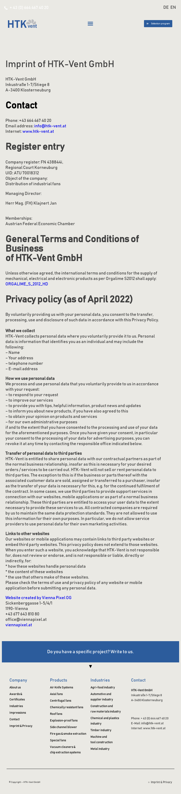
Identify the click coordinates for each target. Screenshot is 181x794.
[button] (90, 23)
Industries (100, 680)
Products (58, 680)
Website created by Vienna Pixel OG (38, 598)
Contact (138, 680)
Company (18, 680)
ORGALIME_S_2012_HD (26, 284)
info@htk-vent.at (50, 126)
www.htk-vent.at (38, 131)
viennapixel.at (18, 625)
